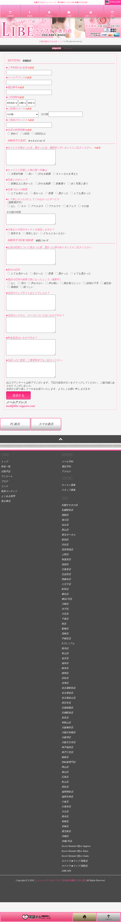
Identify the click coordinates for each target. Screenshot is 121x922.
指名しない (30, 238)
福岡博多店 (67, 811)
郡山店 (65, 549)
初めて (13, 133)
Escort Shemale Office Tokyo (75, 871)
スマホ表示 (46, 444)
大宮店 (65, 633)
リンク (4, 506)
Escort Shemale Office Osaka (75, 876)
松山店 (65, 801)
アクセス (66, 491)
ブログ (4, 501)
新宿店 (65, 559)
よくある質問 (8, 516)
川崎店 (65, 623)
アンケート (7, 496)
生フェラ (69, 209)
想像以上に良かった (20, 186)
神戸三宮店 (67, 772)
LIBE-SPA (66, 890)
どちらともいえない (52, 238)
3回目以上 (39, 133)
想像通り (59, 186)
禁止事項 (5, 521)
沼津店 (65, 703)
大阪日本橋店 (68, 752)
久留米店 (66, 826)
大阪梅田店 (67, 747)
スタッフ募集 (68, 509)
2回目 (25, 133)
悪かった (61, 196)
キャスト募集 (68, 505)
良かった (36, 196)
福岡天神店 (67, 816)
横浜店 (65, 614)
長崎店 (65, 841)
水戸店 (65, 628)
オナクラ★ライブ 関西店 (75, 885)
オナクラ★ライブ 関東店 (75, 880)
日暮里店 (66, 589)
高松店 (65, 806)
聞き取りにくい (71, 291)
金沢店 (65, 678)
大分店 (65, 831)
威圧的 (106, 291)
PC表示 (15, 444)
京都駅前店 (67, 732)
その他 (83, 209)
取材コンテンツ (9, 511)
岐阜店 (65, 688)
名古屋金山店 (68, 717)
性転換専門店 (68, 782)
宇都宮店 (66, 658)
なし (12, 209)
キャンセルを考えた (65, 176)
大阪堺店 (66, 757)
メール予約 (67, 481)
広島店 (65, 796)
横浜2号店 (67, 619)
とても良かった (18, 196)
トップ (4, 481)
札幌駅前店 (67, 530)
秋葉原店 (66, 579)
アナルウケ (53, 209)
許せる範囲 (43, 176)
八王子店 (66, 604)
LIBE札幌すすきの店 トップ (51, 41)
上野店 (65, 574)
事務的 (13, 295)
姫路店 (65, 777)
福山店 (65, 792)
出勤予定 (5, 491)
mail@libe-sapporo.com (20, 425)
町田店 (65, 609)
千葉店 (65, 638)
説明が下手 (90, 291)
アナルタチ (35, 209)
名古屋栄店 (67, 712)
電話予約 (66, 486)
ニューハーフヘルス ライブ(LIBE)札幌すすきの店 (60, 900)
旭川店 (65, 539)
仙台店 (65, 544)
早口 (22, 291)
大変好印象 (15, 176)
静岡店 (65, 693)
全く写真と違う (78, 186)
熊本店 (65, 836)
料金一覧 (5, 486)
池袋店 (65, 584)
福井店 (65, 683)
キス (22, 209)
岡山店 (65, 787)
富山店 (65, 673)
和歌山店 (66, 742)
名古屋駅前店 (68, 707)
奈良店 (65, 737)
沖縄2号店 (67, 861)
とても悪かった (81, 196)
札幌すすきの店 (70, 525)
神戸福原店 (67, 767)
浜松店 (65, 698)
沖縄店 (65, 856)
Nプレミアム (68, 663)
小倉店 (65, 821)
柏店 (64, 643)
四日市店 (66, 722)
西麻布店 (66, 599)
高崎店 (65, 653)
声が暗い (52, 291)
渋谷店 (65, 564)
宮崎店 (65, 846)
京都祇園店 (67, 727)
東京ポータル (68, 554)
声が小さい (35, 291)
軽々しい (26, 295)
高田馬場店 (67, 569)
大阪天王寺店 (68, 762)
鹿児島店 (66, 851)
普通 (49, 196)
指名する (14, 238)
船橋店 (65, 648)
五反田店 (66, 594)
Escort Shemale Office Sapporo (76, 866)
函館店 (65, 534)
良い (29, 176)
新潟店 (65, 668)
